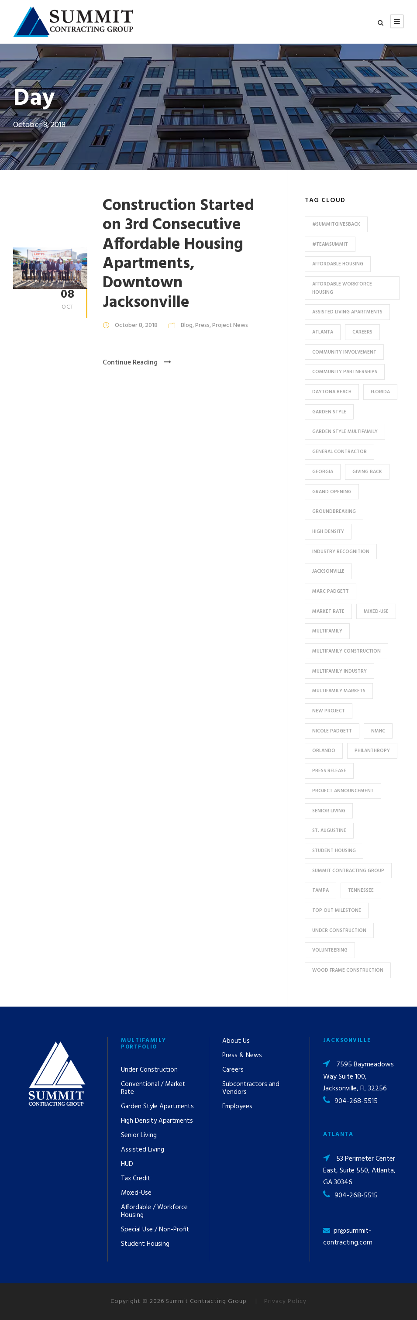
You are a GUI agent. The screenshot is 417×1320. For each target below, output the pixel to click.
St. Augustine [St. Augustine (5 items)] (329, 831)
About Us (236, 1041)
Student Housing (145, 1244)
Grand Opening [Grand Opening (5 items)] (332, 492)
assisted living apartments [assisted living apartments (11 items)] (347, 312)
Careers (233, 1070)
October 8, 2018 (136, 325)
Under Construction (149, 1070)
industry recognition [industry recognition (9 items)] (340, 552)
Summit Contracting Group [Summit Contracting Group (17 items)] (348, 871)
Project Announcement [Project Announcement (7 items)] (343, 791)
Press (202, 325)
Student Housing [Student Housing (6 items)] (334, 851)
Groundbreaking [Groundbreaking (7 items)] (334, 512)
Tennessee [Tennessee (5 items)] (361, 890)
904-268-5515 (356, 1101)
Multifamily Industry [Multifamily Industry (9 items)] (339, 671)
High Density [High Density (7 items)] (328, 532)
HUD (127, 1164)
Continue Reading (137, 362)
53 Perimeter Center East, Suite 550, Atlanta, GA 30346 (359, 1170)
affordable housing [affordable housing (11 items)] (337, 264)
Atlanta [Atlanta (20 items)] (322, 332)
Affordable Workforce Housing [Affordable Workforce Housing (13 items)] (342, 288)
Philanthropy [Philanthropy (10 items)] (372, 751)
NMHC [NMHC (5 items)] (378, 731)
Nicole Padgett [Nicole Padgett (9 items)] (332, 731)
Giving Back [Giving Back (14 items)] (367, 472)
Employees (237, 1106)
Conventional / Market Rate (153, 1088)
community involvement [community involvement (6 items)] (344, 352)
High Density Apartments (157, 1121)
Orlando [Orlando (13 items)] (323, 751)
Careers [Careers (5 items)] (362, 332)
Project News (230, 325)
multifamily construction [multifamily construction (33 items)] (346, 651)
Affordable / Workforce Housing (154, 1211)
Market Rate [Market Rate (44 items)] (328, 611)
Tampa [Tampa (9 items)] (320, 890)
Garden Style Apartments (157, 1106)
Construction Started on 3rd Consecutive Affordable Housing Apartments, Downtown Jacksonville (178, 254)
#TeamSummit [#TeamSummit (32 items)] (330, 244)
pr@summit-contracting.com (347, 1236)
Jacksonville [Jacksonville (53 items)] (328, 571)
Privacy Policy (285, 1301)
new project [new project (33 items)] (328, 711)
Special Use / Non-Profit (155, 1229)
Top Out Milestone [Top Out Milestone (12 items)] (336, 910)
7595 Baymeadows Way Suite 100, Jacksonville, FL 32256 (358, 1076)
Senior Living (139, 1135)
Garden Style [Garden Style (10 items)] (329, 412)
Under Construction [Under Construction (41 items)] (339, 931)
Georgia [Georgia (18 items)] (322, 472)
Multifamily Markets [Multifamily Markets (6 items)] (338, 691)
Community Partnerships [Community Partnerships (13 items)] (344, 372)
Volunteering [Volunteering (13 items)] (330, 950)
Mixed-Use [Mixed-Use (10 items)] (376, 611)
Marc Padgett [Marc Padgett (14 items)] (330, 591)
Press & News (242, 1055)
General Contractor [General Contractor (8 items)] (339, 452)
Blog (187, 325)
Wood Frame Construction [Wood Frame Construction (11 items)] (347, 970)
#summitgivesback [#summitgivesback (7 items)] (336, 224)
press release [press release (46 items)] (329, 771)
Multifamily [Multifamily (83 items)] (327, 631)
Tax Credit (136, 1178)
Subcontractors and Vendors (250, 1088)
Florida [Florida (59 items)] (380, 392)
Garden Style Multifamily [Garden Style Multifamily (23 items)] (345, 432)
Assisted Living (142, 1150)
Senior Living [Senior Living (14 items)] (328, 811)
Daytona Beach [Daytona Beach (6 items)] (332, 392)
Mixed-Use (136, 1193)
